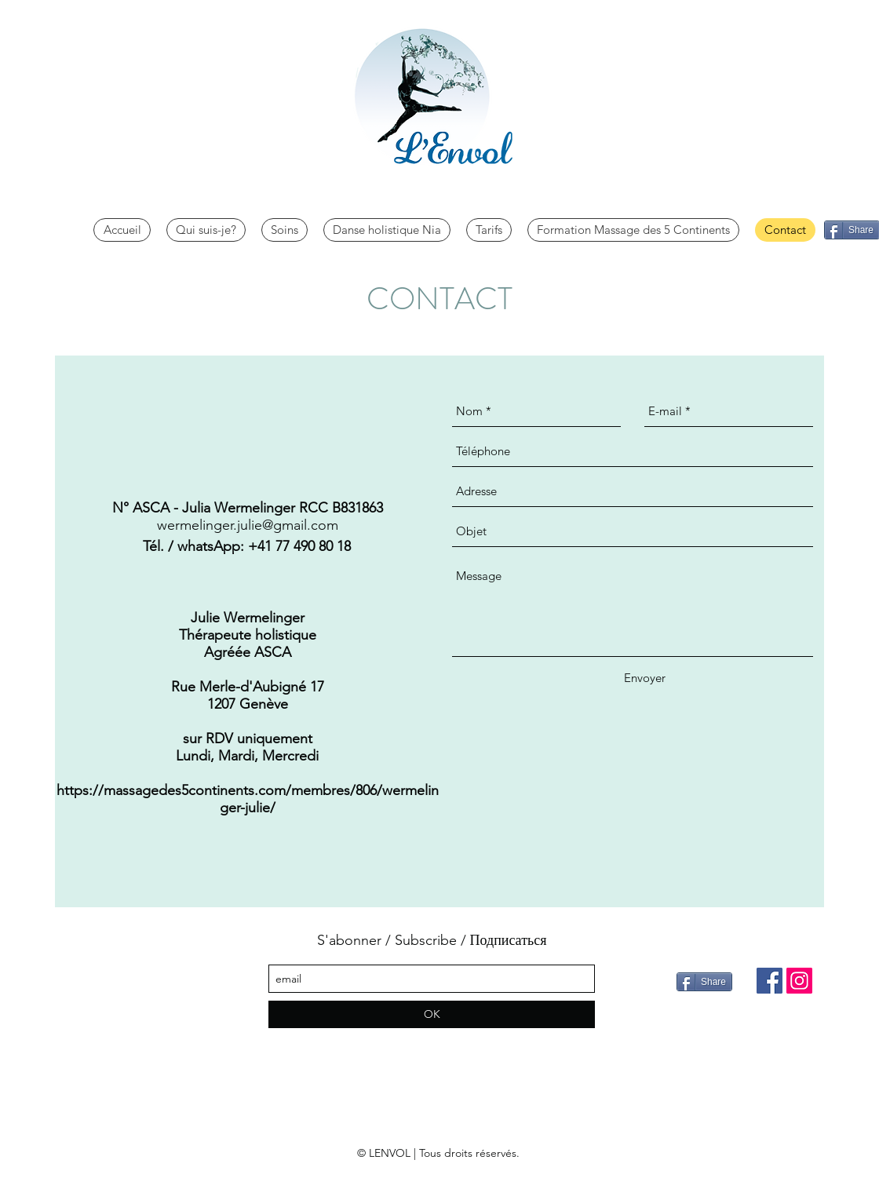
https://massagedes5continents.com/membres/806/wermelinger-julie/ (248, 799)
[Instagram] (799, 981)
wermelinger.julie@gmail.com (247, 525)
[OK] (431, 1014)
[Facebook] (769, 981)
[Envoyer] (644, 678)
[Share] (704, 981)
